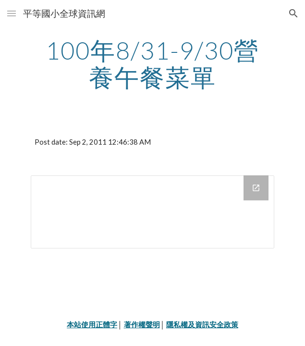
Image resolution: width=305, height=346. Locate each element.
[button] (11, 13)
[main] (152, 63)
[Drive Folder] (152, 211)
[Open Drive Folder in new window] (256, 187)
